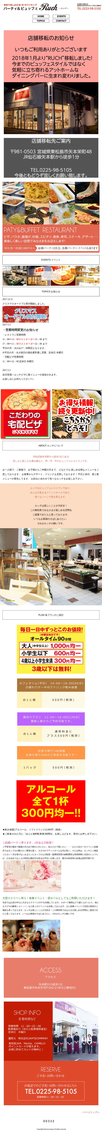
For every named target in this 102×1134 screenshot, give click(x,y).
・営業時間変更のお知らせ (20, 330)
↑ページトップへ (91, 1112)
